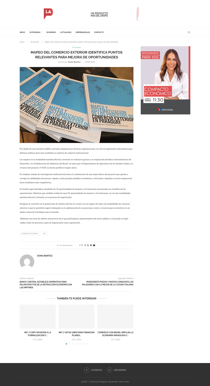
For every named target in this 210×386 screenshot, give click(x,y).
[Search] (188, 32)
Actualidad (65, 32)
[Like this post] (82, 245)
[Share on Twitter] (88, 245)
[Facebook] (93, 370)
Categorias (34, 32)
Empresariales (83, 32)
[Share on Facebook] (85, 245)
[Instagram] (116, 370)
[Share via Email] (94, 245)
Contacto (99, 32)
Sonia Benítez (74, 61)
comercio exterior (30, 234)
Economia (51, 32)
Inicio (22, 32)
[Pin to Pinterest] (91, 245)
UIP (44, 234)
